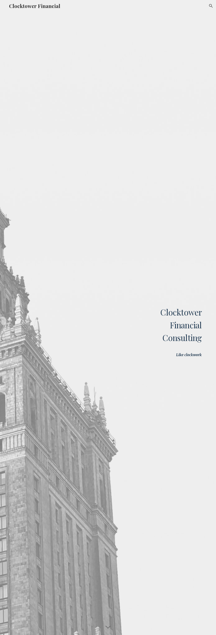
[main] (165, 309)
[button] (211, 6)
